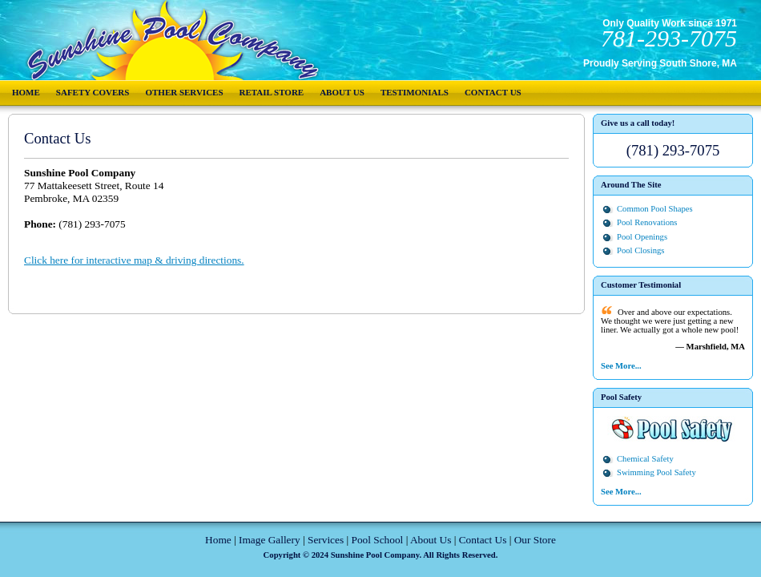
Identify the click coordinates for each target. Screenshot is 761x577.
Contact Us (493, 92)
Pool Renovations (647, 222)
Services (326, 540)
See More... (621, 365)
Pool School (377, 540)
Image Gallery (269, 540)
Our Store (535, 540)
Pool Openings (642, 236)
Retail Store (272, 92)
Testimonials (414, 92)
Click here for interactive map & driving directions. (134, 260)
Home (26, 92)
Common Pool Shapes (655, 208)
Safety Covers (93, 92)
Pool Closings (641, 250)
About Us (342, 92)
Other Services (184, 92)
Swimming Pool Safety (656, 472)
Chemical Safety (645, 458)
